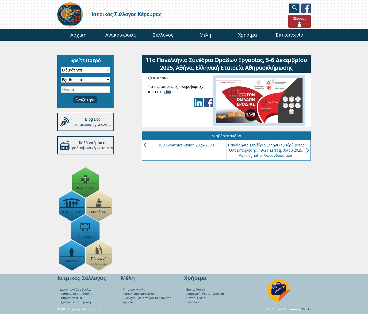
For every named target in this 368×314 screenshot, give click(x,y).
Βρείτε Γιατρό (195, 289)
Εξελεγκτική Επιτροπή (75, 302)
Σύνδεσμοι (194, 302)
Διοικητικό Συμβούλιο (76, 289)
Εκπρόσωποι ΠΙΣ (72, 298)
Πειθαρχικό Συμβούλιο (76, 294)
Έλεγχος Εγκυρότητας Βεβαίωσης (147, 298)
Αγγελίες (129, 302)
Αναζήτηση (85, 99)
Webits (306, 309)
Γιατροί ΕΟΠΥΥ (196, 298)
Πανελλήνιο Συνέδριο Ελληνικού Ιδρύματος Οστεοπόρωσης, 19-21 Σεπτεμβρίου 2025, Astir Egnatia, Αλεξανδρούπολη (268, 150)
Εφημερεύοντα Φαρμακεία (205, 294)
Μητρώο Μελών (134, 289)
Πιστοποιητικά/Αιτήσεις (140, 294)
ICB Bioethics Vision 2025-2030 (178, 145)
